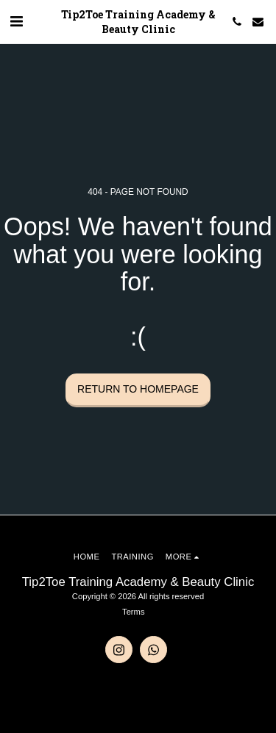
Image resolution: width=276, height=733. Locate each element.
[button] (16, 21)
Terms (133, 611)
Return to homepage (138, 389)
